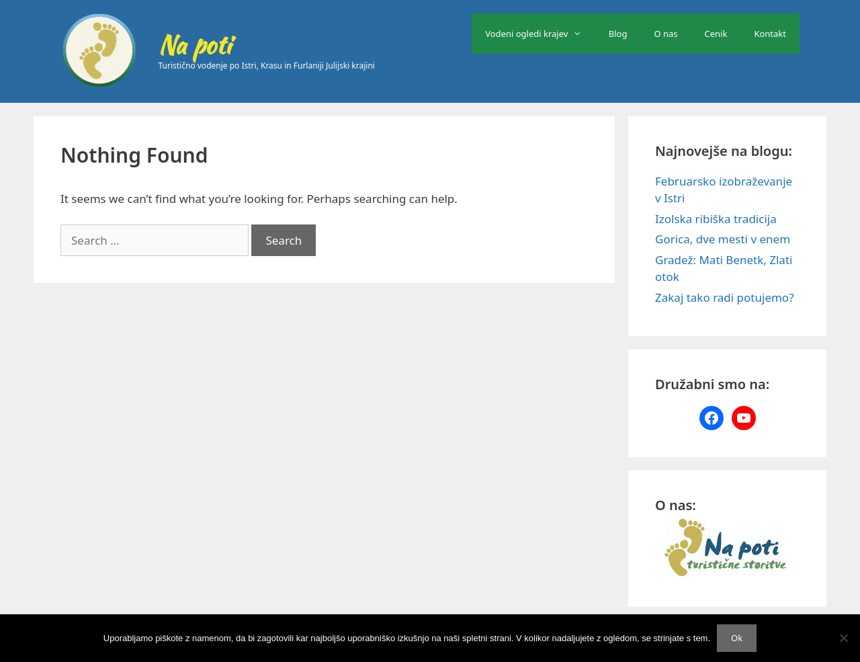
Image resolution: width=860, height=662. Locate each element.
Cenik (716, 34)
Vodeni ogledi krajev (540, 33)
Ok (736, 638)
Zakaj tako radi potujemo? (724, 297)
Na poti (194, 45)
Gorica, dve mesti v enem (722, 239)
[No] (843, 638)
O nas (665, 34)
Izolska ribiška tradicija (716, 218)
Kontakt (770, 34)
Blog (618, 34)
